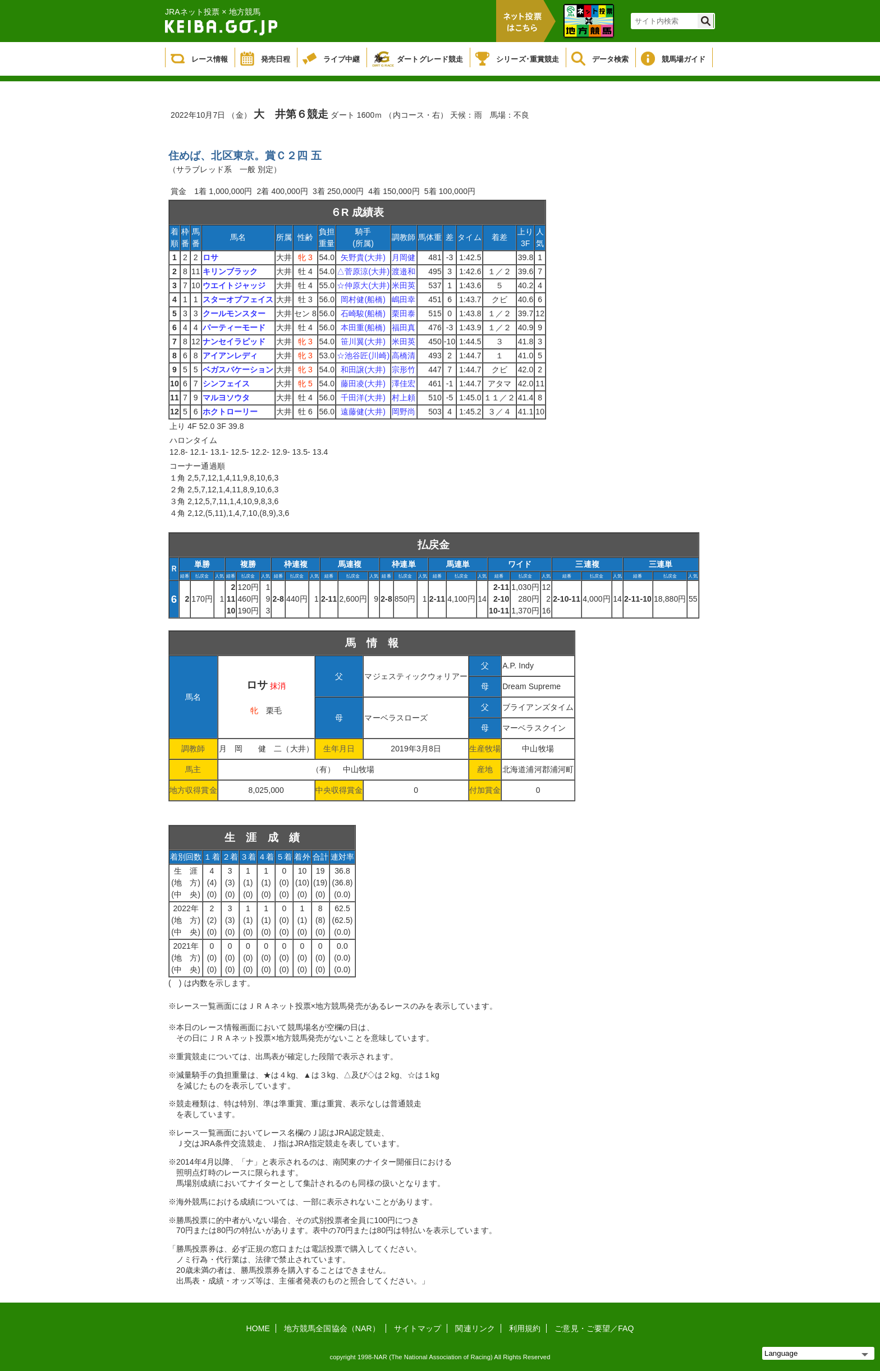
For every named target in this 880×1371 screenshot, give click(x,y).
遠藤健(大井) (363, 411)
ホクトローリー (230, 411)
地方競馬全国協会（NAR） (332, 1328)
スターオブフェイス (238, 299)
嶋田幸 (403, 299)
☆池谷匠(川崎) (363, 355)
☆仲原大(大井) (363, 285)
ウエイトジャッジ (234, 285)
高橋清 (403, 355)
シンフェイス (226, 383)
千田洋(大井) (363, 397)
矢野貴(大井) (363, 257)
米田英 (403, 285)
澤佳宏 (403, 383)
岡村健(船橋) (363, 299)
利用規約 (524, 1328)
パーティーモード (234, 327)
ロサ (210, 257)
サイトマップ (418, 1328)
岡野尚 (403, 411)
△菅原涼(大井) (363, 271)
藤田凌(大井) (363, 383)
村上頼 (403, 397)
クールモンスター (234, 313)
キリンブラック (230, 271)
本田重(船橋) (363, 327)
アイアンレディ (230, 355)
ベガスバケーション (238, 369)
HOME (258, 1328)
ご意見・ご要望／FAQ (594, 1328)
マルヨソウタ (226, 397)
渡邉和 (403, 271)
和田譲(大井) (363, 369)
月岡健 (403, 257)
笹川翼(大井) (363, 341)
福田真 (403, 327)
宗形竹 (403, 369)
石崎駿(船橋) (363, 313)
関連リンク (475, 1328)
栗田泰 (403, 313)
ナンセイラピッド (234, 341)
